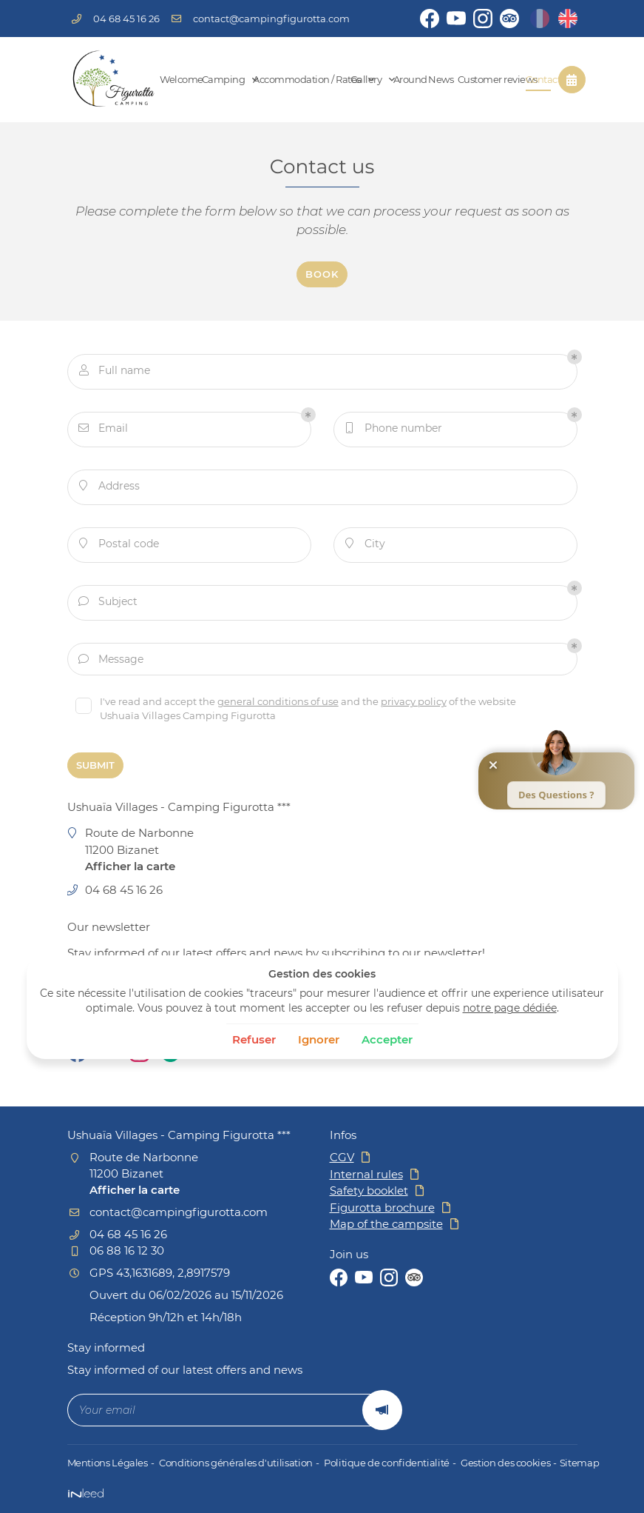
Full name (115, 373)
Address (109, 488)
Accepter (387, 1039)
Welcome (175, 79)
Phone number (394, 430)
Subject (108, 604)
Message (111, 661)
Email (103, 430)
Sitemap (569, 1463)
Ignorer (318, 1039)
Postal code (119, 546)
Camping (222, 79)
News (437, 79)
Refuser (254, 1039)
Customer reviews (486, 79)
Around (405, 79)
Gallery (366, 79)
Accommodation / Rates (296, 79)
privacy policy (417, 704)
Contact (538, 79)
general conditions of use (281, 704)
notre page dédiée (510, 1008)
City (365, 546)
